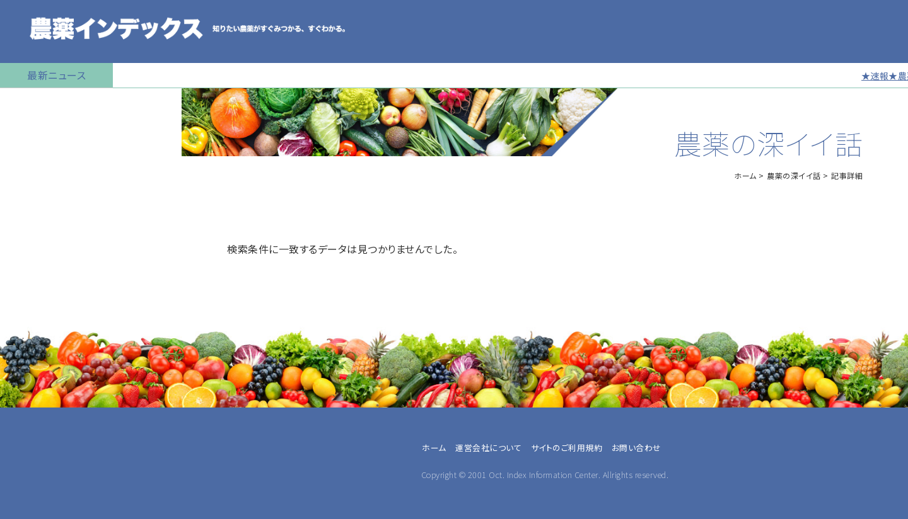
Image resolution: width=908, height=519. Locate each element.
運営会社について (488, 447)
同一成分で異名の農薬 (56, 481)
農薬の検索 (31, 135)
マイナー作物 (35, 292)
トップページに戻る (48, 103)
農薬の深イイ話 (794, 175)
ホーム (745, 175)
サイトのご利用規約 (567, 447)
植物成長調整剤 (41, 261)
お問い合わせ (636, 447)
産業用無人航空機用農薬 (61, 198)
